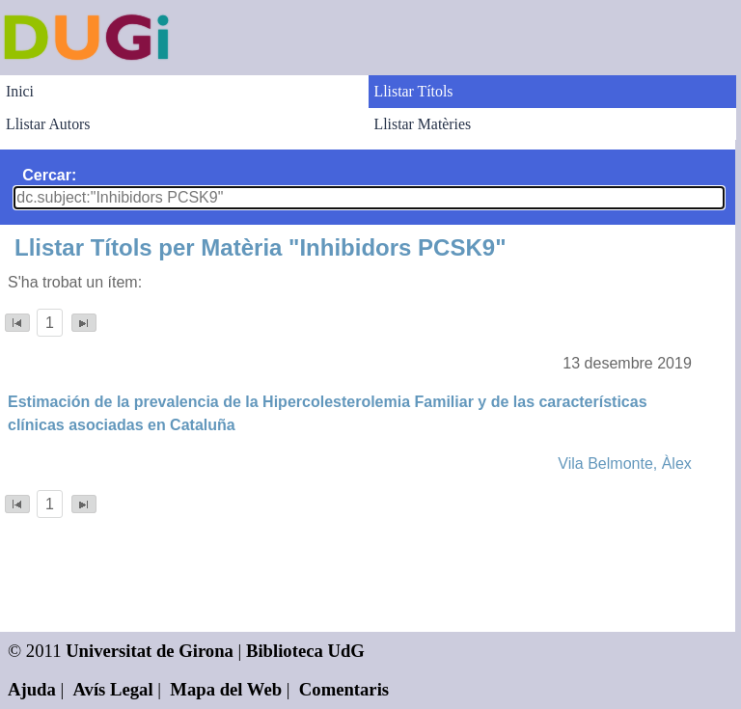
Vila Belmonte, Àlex (624, 463)
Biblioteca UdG (305, 651)
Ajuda (32, 689)
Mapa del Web (226, 689)
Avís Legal (113, 689)
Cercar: (49, 175)
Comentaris (344, 689)
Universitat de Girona (149, 651)
